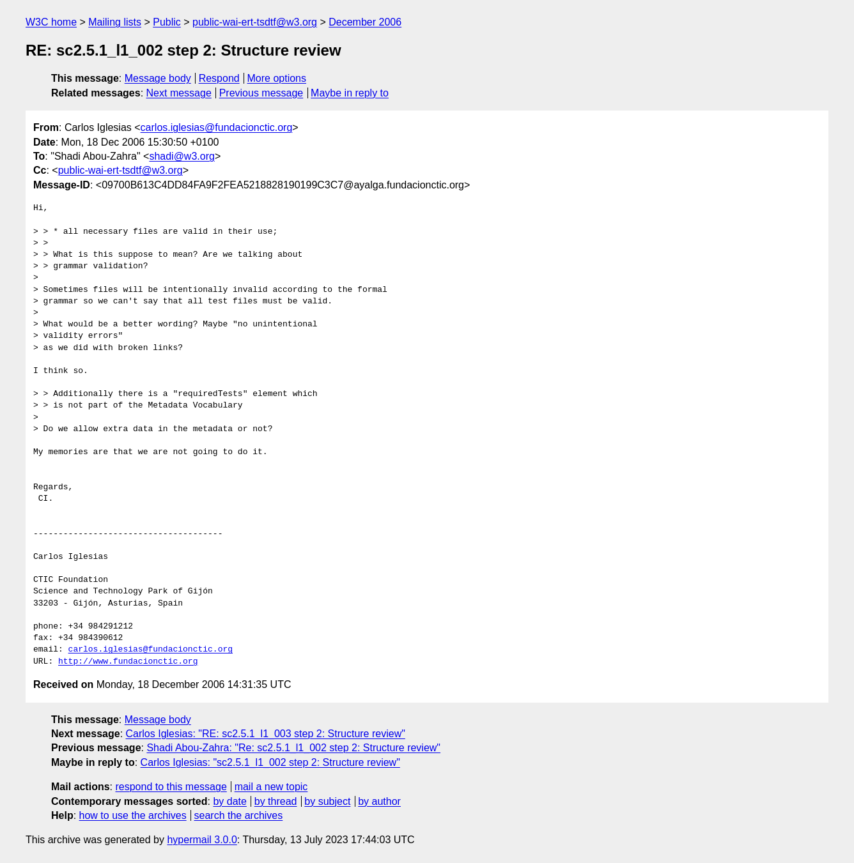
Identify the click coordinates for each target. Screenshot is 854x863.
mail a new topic (271, 786)
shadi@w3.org (182, 156)
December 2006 (365, 22)
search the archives (238, 815)
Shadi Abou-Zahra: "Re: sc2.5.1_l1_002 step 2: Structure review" (293, 747)
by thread (275, 801)
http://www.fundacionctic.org (128, 662)
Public (167, 22)
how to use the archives (133, 815)
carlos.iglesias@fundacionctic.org (217, 127)
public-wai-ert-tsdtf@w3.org (254, 22)
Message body (158, 78)
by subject (327, 801)
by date (229, 801)
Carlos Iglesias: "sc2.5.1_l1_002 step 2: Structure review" (270, 762)
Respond (219, 78)
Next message (179, 93)
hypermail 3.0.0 (202, 839)
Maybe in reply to (350, 93)
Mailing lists (114, 22)
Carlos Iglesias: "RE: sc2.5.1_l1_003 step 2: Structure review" (265, 733)
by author (379, 801)
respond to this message (170, 786)
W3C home (51, 22)
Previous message (261, 93)
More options (277, 78)
